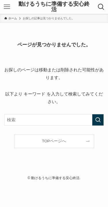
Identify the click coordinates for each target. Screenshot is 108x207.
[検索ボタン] (101, 7)
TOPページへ (54, 141)
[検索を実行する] (98, 120)
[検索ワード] (54, 120)
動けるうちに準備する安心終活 (54, 6)
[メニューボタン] (7, 7)
